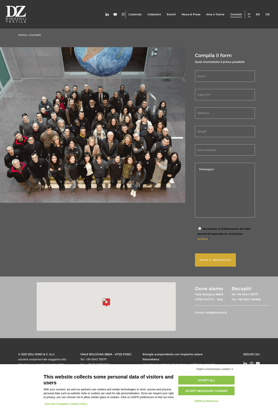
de (268, 14)
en (258, 14)
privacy (203, 239)
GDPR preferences (206, 401)
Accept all (206, 380)
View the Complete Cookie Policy (66, 403)
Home (22, 35)
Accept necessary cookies (206, 390)
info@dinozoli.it (216, 312)
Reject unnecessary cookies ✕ (215, 369)
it (249, 14)
